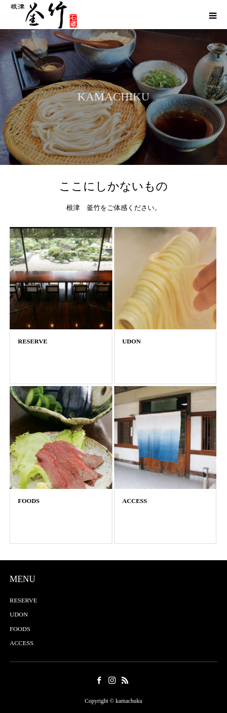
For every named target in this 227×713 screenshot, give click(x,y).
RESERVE (23, 600)
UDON (19, 614)
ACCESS (21, 643)
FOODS (20, 628)
